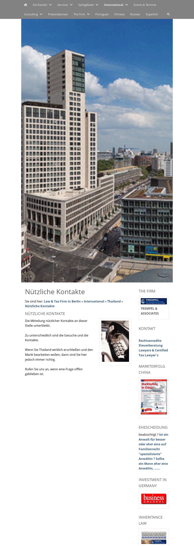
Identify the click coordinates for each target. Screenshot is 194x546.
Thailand (114, 301)
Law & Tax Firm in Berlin (62, 301)
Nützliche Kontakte (40, 306)
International (94, 301)
